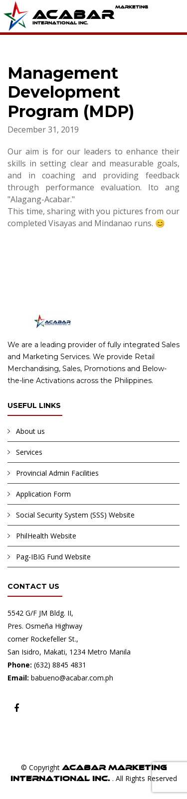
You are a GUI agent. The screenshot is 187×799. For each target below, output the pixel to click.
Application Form (43, 494)
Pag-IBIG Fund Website (53, 556)
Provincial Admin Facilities (57, 473)
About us (30, 431)
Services (29, 452)
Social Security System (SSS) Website (75, 515)
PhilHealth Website (46, 535)
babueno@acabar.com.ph (72, 677)
